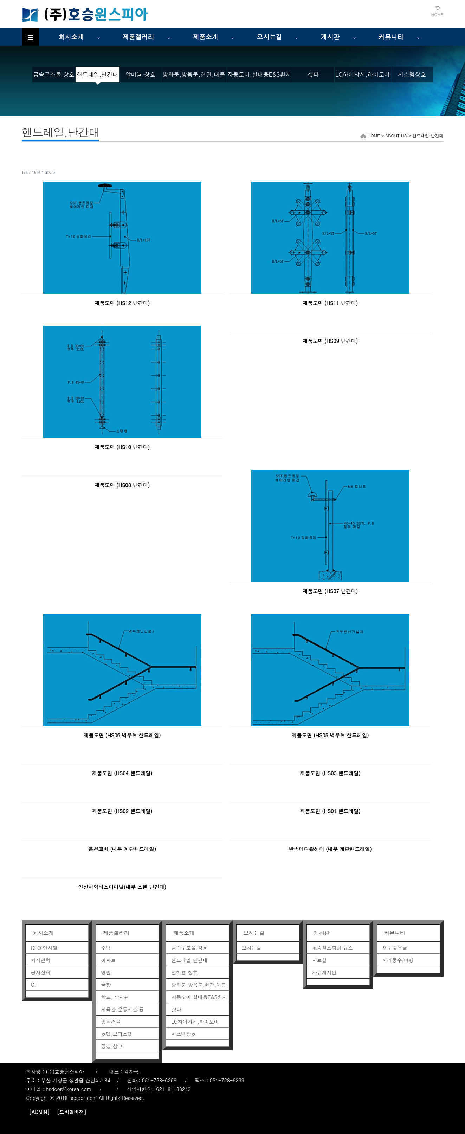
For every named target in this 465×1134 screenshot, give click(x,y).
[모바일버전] (71, 1111)
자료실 (319, 960)
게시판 (330, 36)
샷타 (313, 74)
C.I (34, 984)
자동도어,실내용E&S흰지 (259, 74)
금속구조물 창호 (53, 74)
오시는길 (269, 36)
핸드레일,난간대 (97, 74)
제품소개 (205, 36)
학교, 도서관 (115, 996)
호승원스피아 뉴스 (332, 947)
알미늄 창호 (140, 74)
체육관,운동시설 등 (122, 1009)
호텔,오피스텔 (117, 1033)
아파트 (108, 960)
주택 (106, 947)
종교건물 (111, 1021)
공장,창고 (112, 1046)
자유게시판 (324, 972)
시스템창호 (412, 74)
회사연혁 (41, 960)
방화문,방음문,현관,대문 (193, 74)
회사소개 (71, 36)
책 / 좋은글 (394, 947)
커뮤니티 (391, 36)
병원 (106, 972)
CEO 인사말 (44, 947)
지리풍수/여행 (398, 960)
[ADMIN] (39, 1111)
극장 (106, 984)
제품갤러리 (138, 36)
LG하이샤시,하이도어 (363, 74)
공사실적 (41, 972)
